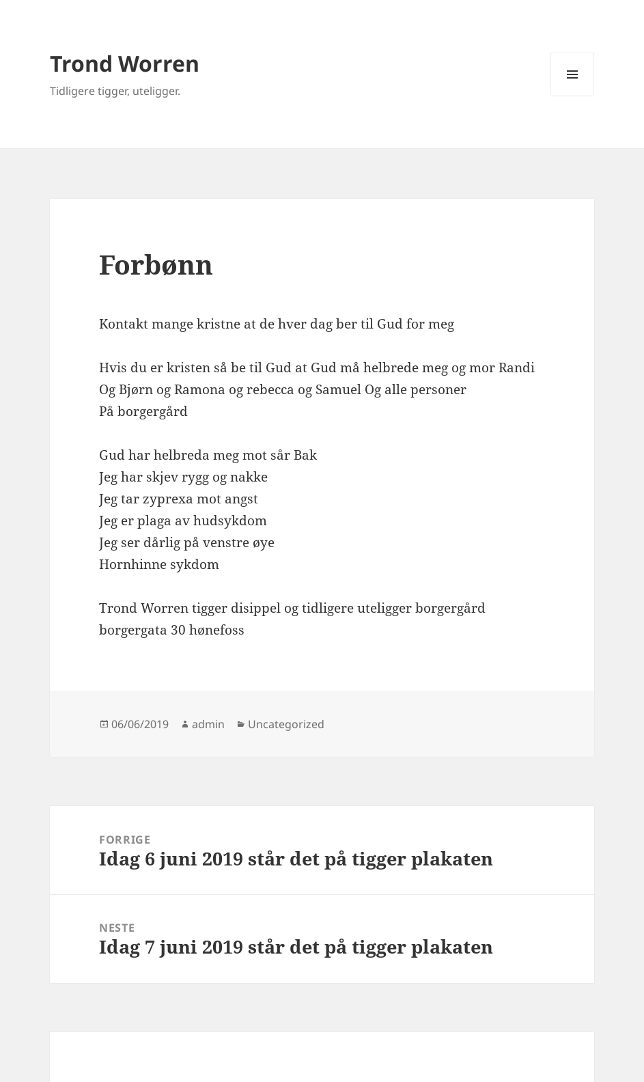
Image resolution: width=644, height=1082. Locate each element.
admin (208, 724)
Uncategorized (286, 724)
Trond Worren (124, 63)
